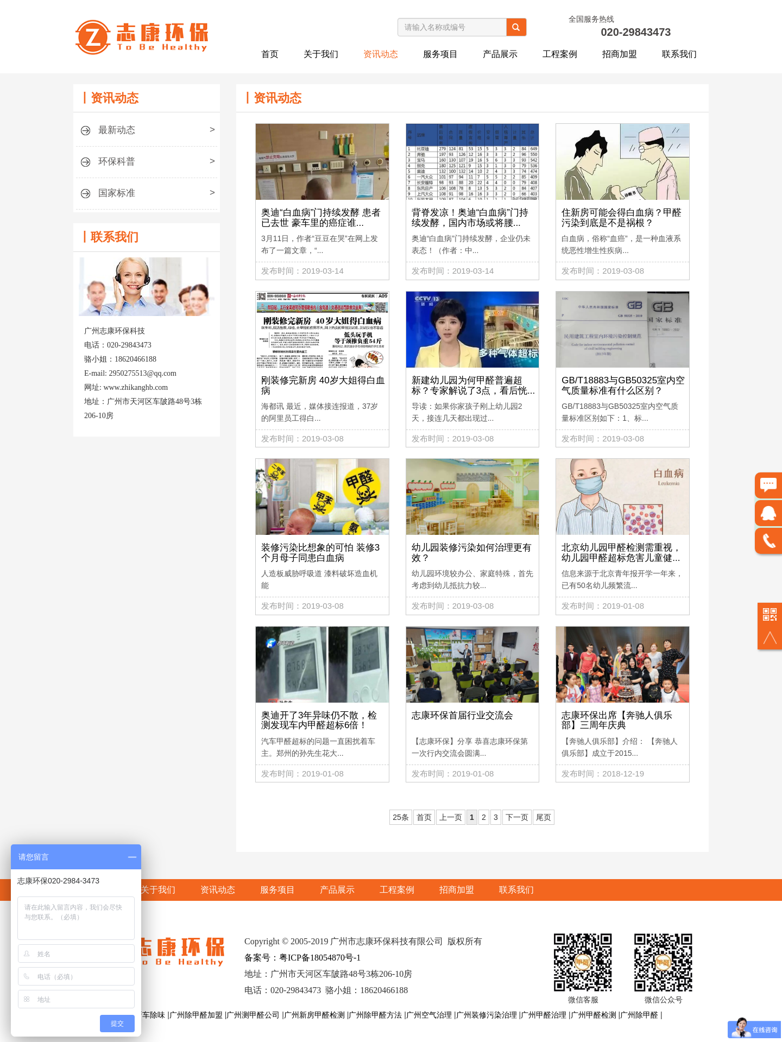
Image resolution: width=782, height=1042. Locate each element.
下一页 (514, 817)
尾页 (540, 817)
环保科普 (146, 164)
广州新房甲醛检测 (314, 1015)
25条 (398, 817)
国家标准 (146, 196)
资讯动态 (380, 54)
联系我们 (679, 54)
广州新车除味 (142, 1015)
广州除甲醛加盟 (196, 1015)
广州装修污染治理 (486, 1015)
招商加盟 (619, 54)
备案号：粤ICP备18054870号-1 (302, 957)
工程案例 (560, 54)
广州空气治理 (429, 1015)
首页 (270, 54)
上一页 (448, 817)
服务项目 (440, 54)
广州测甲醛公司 (253, 1015)
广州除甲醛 (639, 1015)
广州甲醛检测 (593, 1015)
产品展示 (500, 54)
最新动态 (146, 133)
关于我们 (321, 54)
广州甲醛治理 (543, 1015)
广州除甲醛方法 (375, 1015)
